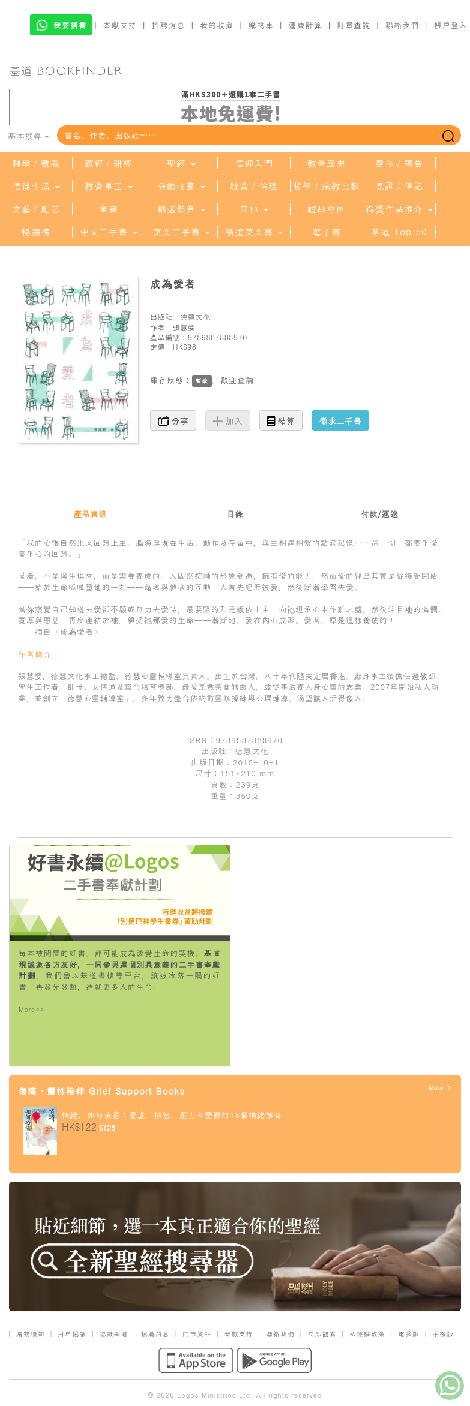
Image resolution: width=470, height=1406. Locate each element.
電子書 (326, 232)
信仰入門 (254, 163)
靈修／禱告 (399, 163)
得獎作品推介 (399, 209)
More (440, 1088)
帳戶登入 (451, 25)
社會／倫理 (254, 186)
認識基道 (113, 1333)
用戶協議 (72, 1333)
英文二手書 (181, 232)
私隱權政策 (367, 1333)
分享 (173, 420)
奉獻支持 (120, 25)
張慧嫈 (184, 327)
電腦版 (409, 1333)
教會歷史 (326, 163)
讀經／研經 (109, 163)
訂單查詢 (353, 25)
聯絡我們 (402, 25)
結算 (281, 420)
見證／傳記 (399, 186)
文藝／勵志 (36, 209)
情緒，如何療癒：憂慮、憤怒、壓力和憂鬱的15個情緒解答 (172, 1114)
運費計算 (305, 25)
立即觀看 (321, 1333)
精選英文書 (254, 232)
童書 (108, 209)
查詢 (245, 380)
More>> (31, 1009)
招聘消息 (168, 25)
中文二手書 (108, 232)
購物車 (261, 25)
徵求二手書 (340, 420)
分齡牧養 (181, 186)
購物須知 (30, 1333)
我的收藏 (216, 25)
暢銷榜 (36, 232)
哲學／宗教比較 (326, 186)
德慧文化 (195, 316)
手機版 (443, 1333)
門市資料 (196, 1333)
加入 (228, 420)
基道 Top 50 (399, 232)
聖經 (181, 163)
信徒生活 (36, 186)
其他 (254, 209)
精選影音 (181, 209)
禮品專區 (326, 209)
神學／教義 (36, 163)
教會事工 (109, 186)
